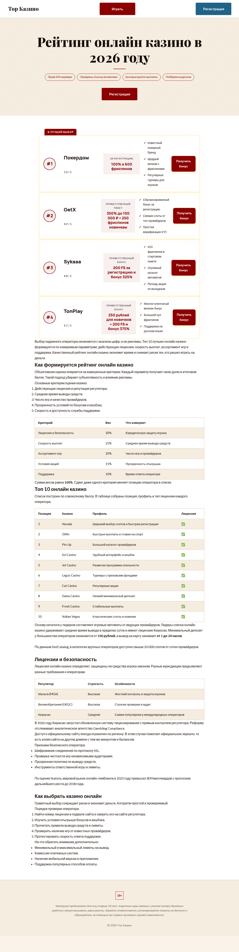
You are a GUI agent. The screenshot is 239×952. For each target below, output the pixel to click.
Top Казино (23, 8)
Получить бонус (182, 164)
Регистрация (213, 9)
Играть (117, 9)
